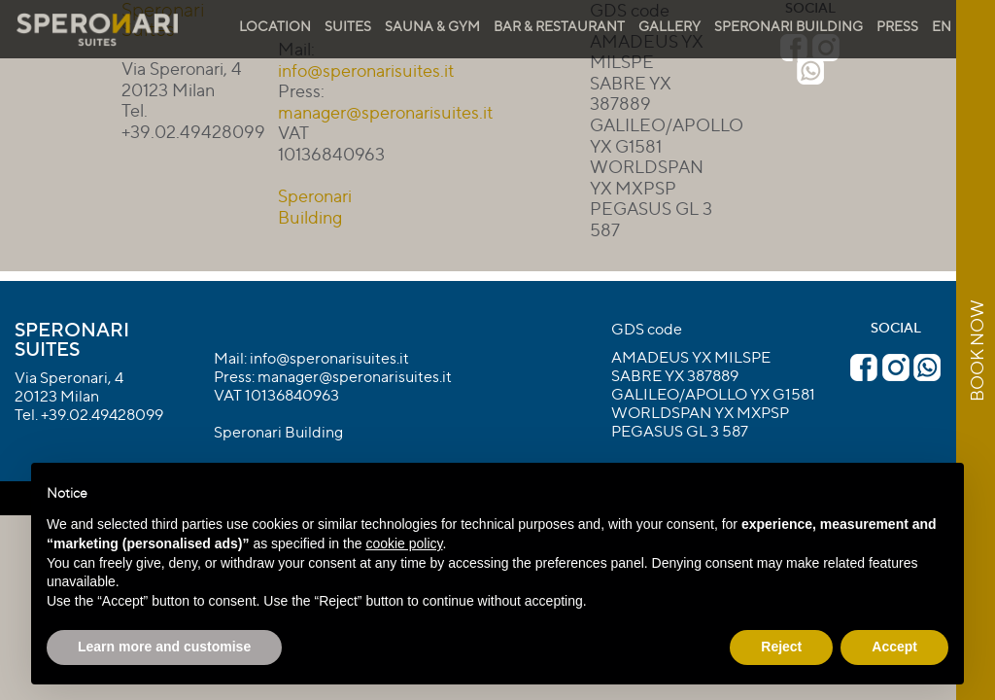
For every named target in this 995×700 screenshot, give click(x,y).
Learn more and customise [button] (164, 646)
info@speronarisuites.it (329, 358)
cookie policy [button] (403, 543)
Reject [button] (781, 646)
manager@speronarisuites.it (385, 111)
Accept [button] (894, 646)
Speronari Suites (72, 339)
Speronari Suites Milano (97, 30)
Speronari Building (315, 206)
